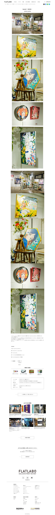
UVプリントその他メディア (39, 374)
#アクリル (10, 430)
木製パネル (24, 488)
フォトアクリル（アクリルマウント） (27, 486)
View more (27, 437)
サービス (15, 1)
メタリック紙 (35, 380)
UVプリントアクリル (15, 373)
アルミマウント (21, 382)
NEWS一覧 (36, 499)
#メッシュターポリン (17, 430)
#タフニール (38, 428)
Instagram (19, 362)
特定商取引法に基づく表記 (38, 502)
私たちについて (34, 1)
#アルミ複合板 (13, 430)
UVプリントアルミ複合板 (23, 373)
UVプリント (21, 379)
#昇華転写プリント (19, 429)
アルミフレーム (27, 382)
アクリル (21, 380)
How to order (25, 496)
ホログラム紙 (25, 380)
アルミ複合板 (30, 380)
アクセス (39, 1)
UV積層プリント (31, 373)
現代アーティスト (28, 385)
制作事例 (19, 1)
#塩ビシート (29, 428)
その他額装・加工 (39, 382)
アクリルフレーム (33, 382)
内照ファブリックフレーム (26, 493)
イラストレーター (22, 385)
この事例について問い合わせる (27, 394)
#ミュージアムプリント (11, 429)
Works (14, 496)
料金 (23, 1)
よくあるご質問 (25, 501)
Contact (27, 456)
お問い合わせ (48, 1)
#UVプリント (15, 429)
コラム (14, 499)
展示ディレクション (37, 487)
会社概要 (36, 501)
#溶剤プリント (26, 428)
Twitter (19, 364)
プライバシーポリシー (37, 503)
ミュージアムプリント (15, 486)
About (36, 496)
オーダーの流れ (28, 1)
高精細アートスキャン (37, 486)
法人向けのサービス (37, 488)
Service (14, 484)
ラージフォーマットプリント (16, 487)
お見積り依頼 (24, 502)
